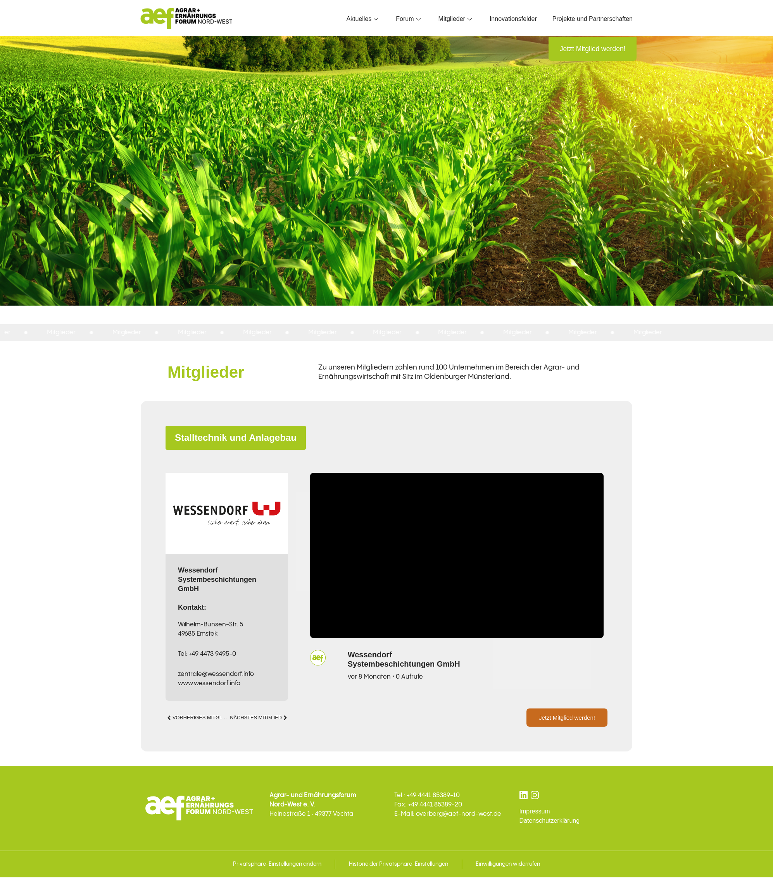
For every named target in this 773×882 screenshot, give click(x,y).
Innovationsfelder (513, 18)
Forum (408, 18)
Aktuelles (362, 18)
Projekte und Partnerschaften (592, 18)
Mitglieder (455, 18)
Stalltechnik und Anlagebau (236, 438)
